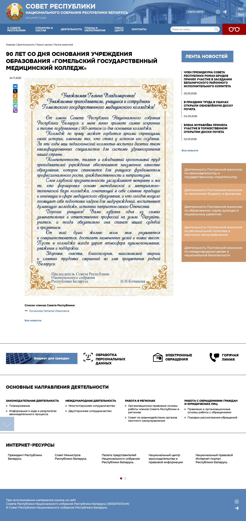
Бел (241, 14)
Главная (10, 44)
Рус (241, 9)
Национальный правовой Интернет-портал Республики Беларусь (214, 458)
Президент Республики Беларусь (25, 456)
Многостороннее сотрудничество (92, 405)
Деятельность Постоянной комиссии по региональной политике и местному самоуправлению (213, 231)
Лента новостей (63, 44)
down (7, 424)
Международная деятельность (90, 400)
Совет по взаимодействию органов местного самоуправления (152, 419)
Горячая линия (224, 357)
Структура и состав (44, 29)
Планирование (19, 405)
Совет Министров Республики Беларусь (70, 456)
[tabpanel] (29, 457)
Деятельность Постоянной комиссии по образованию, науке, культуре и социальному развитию (213, 210)
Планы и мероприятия (95, 29)
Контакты (139, 29)
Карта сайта (195, 11)
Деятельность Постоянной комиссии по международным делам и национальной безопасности (213, 251)
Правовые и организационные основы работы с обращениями (209, 410)
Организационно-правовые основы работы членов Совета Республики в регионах (153, 409)
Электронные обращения (172, 357)
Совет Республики (77, 8)
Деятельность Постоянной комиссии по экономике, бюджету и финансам (213, 192)
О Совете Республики (16, 29)
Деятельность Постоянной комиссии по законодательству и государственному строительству (213, 173)
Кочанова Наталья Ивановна (49, 311)
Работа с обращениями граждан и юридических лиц (210, 402)
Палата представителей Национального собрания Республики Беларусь (121, 458)
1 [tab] (121, 479)
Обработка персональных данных (104, 359)
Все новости (33, 320)
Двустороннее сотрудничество (90, 411)
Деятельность (71, 29)
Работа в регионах (140, 400)
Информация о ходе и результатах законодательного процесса (32, 412)
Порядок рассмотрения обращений (212, 417)
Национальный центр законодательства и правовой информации (166, 458)
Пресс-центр (119, 29)
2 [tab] (125, 479)
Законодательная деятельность (32, 400)
